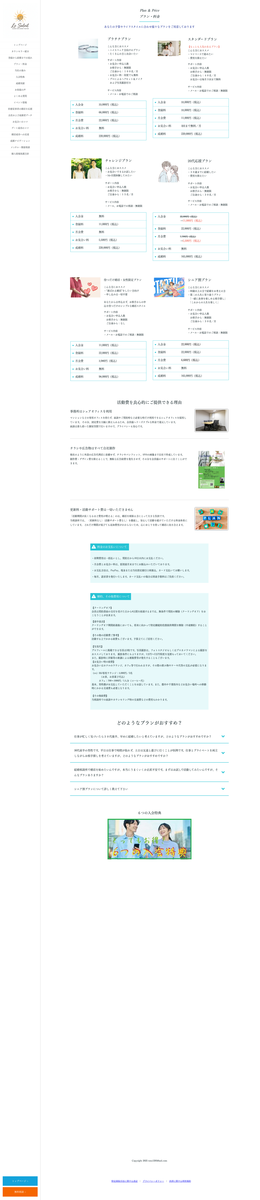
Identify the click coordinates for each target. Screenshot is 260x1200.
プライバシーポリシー (153, 1181)
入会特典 (20, 77)
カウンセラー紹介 (20, 51)
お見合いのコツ (20, 122)
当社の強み (20, 70)
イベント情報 (20, 102)
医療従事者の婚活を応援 (20, 109)
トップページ (20, 45)
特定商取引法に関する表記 (124, 1181)
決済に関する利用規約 (180, 1181)
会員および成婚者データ (20, 115)
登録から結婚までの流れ (20, 58)
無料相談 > (20, 1192)
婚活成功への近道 (20, 134)
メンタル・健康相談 (20, 147)
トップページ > (20, 1181)
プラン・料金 (20, 64)
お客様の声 (20, 90)
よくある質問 (20, 96)
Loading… (149, 1006)
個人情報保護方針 (20, 154)
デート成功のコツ (20, 128)
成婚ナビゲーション (20, 141)
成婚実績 (20, 83)
